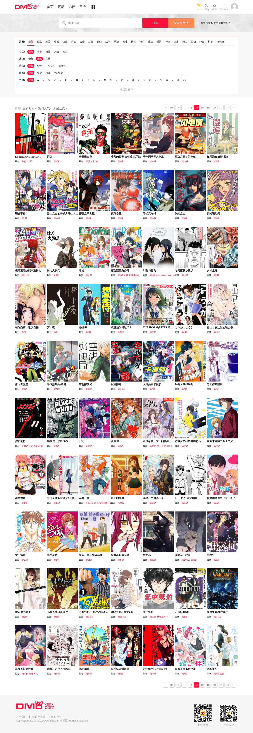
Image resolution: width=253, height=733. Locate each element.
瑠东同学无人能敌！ (154, 156)
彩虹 (73, 41)
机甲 (210, 41)
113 (196, 107)
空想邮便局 (85, 384)
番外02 (121, 332)
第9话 (216, 218)
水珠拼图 (212, 669)
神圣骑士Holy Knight (155, 669)
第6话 (120, 161)
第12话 (185, 161)
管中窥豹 (148, 612)
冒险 (82, 41)
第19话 (185, 275)
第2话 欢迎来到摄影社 (128, 275)
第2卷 (120, 218)
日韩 (48, 51)
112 (190, 107)
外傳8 (56, 275)
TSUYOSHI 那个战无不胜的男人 (98, 612)
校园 (56, 41)
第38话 (153, 332)
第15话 (89, 446)
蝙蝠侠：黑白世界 (57, 441)
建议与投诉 (38, 716)
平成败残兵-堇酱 (56, 384)
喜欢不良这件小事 (185, 669)
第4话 (24, 389)
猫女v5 (147, 555)
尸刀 (81, 441)
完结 (48, 58)
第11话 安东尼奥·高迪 (32, 446)
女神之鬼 (212, 270)
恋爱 (48, 41)
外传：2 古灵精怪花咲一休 (99, 503)
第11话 (57, 218)
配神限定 (116, 384)
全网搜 (181, 22)
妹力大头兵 (53, 270)
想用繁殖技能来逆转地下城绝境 (33, 270)
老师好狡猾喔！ (216, 384)
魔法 (150, 41)
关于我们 (21, 716)
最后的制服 (117, 498)
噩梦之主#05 (92, 161)
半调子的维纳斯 (184, 384)
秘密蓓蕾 (52, 555)
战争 (107, 41)
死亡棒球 (84, 669)
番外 (24, 332)
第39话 (153, 560)
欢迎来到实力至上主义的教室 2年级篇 (229, 441)
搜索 (155, 22)
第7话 (216, 161)
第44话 (89, 673)
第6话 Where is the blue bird (163, 275)
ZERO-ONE (182, 612)
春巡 (81, 270)
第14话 (89, 389)
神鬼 (167, 41)
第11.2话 (122, 616)
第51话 (57, 389)
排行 (71, 7)
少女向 (51, 65)
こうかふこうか (184, 327)
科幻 (99, 41)
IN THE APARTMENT (28, 156)
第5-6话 (217, 616)
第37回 (153, 218)
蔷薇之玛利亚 (87, 213)
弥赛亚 (211, 555)
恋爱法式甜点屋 (120, 669)
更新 (61, 7)
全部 (30, 41)
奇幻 (142, 41)
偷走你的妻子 (23, 612)
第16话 (57, 503)
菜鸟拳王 (116, 213)
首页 (50, 7)
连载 (39, 58)
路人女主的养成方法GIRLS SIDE (66, 213)
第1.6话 (121, 389)
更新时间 (29, 108)
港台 (39, 51)
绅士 (201, 41)
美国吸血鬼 (85, 156)
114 (202, 107)
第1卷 (184, 332)
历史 (176, 41)
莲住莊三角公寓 (120, 270)
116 (214, 107)
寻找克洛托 (149, 213)
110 (178, 107)
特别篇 (121, 503)
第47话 (121, 560)
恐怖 (159, 41)
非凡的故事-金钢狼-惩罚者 (126, 156)
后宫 (90, 41)
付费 (48, 72)
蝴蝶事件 (20, 213)
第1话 (216, 389)
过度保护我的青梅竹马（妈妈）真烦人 (197, 441)
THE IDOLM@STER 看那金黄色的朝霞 (166, 327)
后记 (56, 332)
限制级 (220, 41)
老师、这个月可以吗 (58, 669)
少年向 (40, 65)
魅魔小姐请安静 (120, 555)
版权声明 (56, 716)
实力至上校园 (183, 555)
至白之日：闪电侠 (185, 156)
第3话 (184, 673)
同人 (184, 41)
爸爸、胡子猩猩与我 (90, 555)
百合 (65, 41)
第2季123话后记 (189, 560)
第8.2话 (25, 275)
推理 (125, 41)
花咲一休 (84, 498)
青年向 (62, 65)
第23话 (25, 560)
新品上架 (60, 108)
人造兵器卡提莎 (152, 384)
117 (221, 107)
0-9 (184, 79)
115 (208, 107)
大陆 (56, 51)
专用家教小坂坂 (184, 270)
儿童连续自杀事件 (57, 612)
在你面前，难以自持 (26, 327)
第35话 (185, 503)
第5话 (24, 218)
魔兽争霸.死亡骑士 (217, 612)
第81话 (89, 560)
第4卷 (184, 218)
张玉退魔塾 (21, 384)
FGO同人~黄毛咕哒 (186, 498)
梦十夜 (51, 327)
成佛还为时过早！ (121, 327)
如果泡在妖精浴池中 (218, 156)
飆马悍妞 (20, 498)
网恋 (49, 156)
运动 (193, 41)
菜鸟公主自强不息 (153, 498)
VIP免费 (58, 72)
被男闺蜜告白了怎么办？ (221, 498)
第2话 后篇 (219, 673)
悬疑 (116, 41)
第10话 (89, 275)
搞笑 (133, 41)
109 (171, 107)
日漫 (82, 7)
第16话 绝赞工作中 (159, 616)
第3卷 (56, 161)
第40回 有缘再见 (30, 673)
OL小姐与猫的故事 (122, 612)
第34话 (153, 161)
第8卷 (216, 275)
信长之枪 (20, 441)
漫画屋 (115, 441)
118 (227, 107)
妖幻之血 (180, 213)
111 (184, 107)
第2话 (24, 616)
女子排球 (20, 555)
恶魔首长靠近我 (24, 669)
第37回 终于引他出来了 (161, 446)
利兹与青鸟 (149, 270)
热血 (39, 41)
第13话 (185, 446)
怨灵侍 (83, 327)
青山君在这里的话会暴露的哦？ (225, 327)
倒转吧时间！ (215, 213)
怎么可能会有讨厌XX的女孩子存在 (67, 498)
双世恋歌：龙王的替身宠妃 (158, 441)
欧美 (65, 51)
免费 (39, 72)
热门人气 (45, 108)
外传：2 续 (27, 161)
